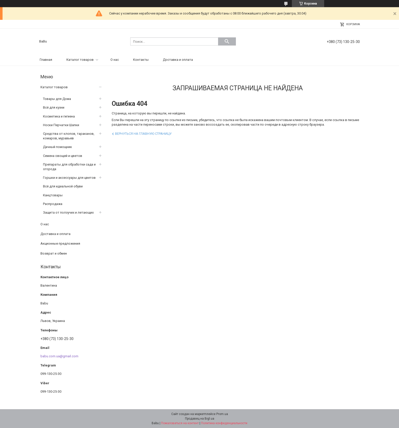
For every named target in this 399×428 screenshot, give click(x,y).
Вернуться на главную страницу (143, 134)
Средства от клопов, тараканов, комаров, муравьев (68, 136)
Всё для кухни (53, 107)
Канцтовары (53, 195)
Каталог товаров (80, 60)
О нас (114, 60)
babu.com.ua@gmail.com (59, 356)
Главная (46, 60)
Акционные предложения (60, 243)
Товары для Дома (57, 99)
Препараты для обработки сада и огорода (69, 167)
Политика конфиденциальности (224, 423)
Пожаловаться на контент (180, 423)
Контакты (141, 60)
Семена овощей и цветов (62, 156)
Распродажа (52, 204)
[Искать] (227, 41)
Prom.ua (222, 414)
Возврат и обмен (53, 253)
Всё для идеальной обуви (63, 186)
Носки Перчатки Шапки (61, 125)
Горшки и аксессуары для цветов (69, 178)
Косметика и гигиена (59, 116)
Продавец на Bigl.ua (199, 418)
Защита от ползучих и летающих (68, 212)
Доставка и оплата (178, 60)
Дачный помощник (57, 147)
